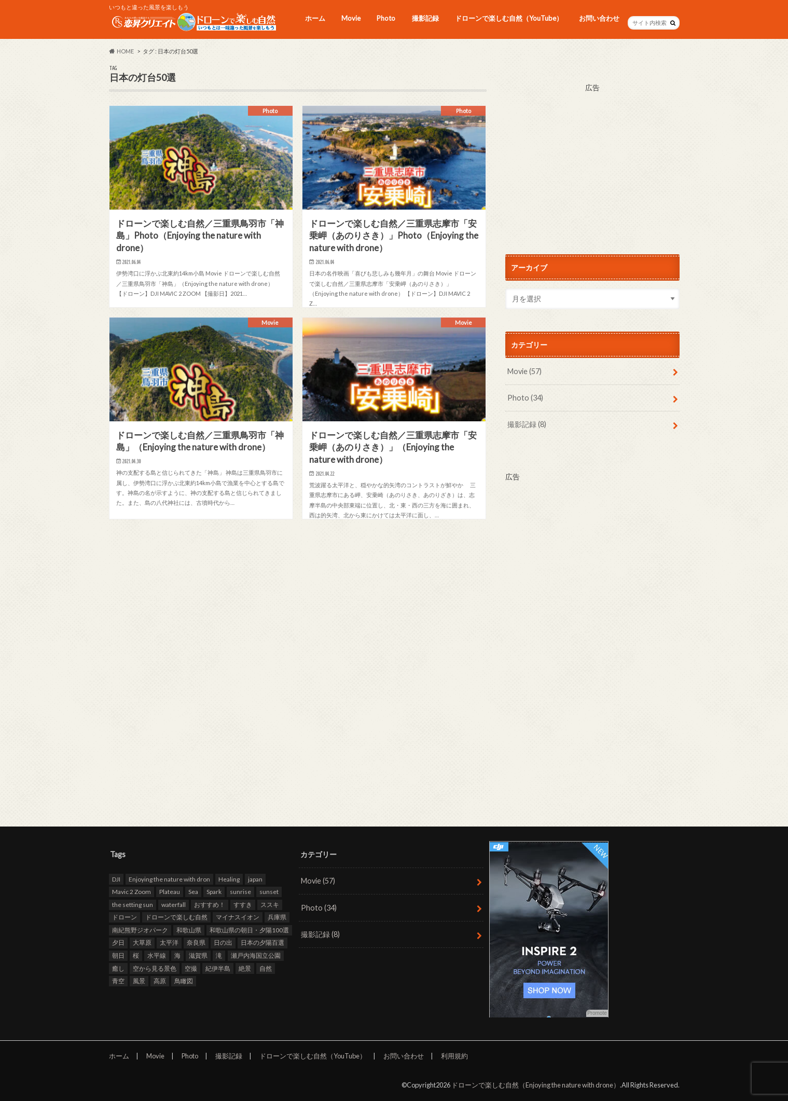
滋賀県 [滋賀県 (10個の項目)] (198, 955)
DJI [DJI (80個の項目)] (116, 879)
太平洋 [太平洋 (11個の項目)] (169, 943)
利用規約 (454, 1056)
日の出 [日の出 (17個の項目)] (223, 943)
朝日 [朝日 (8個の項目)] (118, 955)
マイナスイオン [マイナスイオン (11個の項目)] (237, 917)
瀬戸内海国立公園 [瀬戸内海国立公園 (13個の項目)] (256, 955)
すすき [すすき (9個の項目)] (242, 905)
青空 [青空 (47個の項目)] (118, 981)
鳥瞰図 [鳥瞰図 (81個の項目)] (183, 981)
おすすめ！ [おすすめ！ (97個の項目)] (209, 905)
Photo (386, 18)
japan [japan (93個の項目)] (255, 879)
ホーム (315, 18)
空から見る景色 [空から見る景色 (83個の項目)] (154, 968)
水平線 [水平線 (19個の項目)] (156, 955)
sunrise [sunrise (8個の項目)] (240, 892)
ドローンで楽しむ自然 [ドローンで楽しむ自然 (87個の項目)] (176, 917)
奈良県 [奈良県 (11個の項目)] (196, 943)
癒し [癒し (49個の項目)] (118, 968)
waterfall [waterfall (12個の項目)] (173, 905)
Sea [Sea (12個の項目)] (193, 892)
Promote (597, 1013)
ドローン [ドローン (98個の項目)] (124, 917)
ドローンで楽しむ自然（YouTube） (509, 18)
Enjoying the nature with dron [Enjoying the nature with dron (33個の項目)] (169, 879)
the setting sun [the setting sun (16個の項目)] (132, 905)
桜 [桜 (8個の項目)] (136, 955)
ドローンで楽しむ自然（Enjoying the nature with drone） (535, 1085)
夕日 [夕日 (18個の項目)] (118, 943)
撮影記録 (425, 18)
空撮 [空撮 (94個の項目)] (191, 968)
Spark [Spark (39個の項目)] (214, 892)
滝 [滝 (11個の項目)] (219, 955)
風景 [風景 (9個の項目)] (139, 981)
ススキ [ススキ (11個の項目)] (269, 905)
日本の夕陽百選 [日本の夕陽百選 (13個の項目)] (262, 943)
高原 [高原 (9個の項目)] (160, 981)
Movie (351, 18)
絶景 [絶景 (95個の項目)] (245, 968)
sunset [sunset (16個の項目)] (269, 892)
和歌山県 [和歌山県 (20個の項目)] (188, 930)
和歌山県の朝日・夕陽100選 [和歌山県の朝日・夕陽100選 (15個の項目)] (249, 930)
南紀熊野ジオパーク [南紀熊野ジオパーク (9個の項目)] (140, 930)
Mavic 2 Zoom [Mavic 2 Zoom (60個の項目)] (131, 892)
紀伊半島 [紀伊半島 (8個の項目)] (217, 968)
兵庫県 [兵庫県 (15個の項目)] (277, 917)
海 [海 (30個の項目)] (177, 955)
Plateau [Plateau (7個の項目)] (169, 892)
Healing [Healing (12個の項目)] (229, 879)
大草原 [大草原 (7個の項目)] (142, 943)
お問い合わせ (599, 18)
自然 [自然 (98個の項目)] (265, 968)
